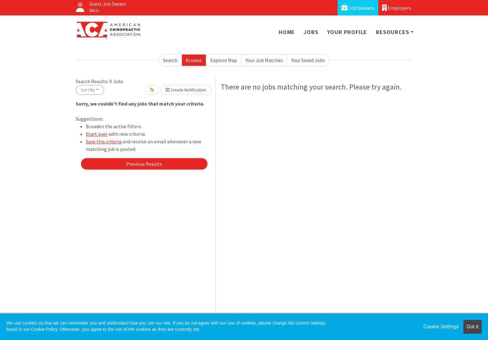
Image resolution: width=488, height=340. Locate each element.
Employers (396, 8)
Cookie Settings (441, 326)
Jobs (311, 32)
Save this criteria (104, 141)
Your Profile (347, 32)
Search (170, 60)
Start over (96, 134)
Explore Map (223, 60)
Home (287, 32)
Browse (194, 60)
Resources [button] (392, 32)
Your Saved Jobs (308, 60)
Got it (473, 326)
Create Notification (186, 90)
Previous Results (144, 164)
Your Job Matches (264, 60)
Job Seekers (358, 8)
